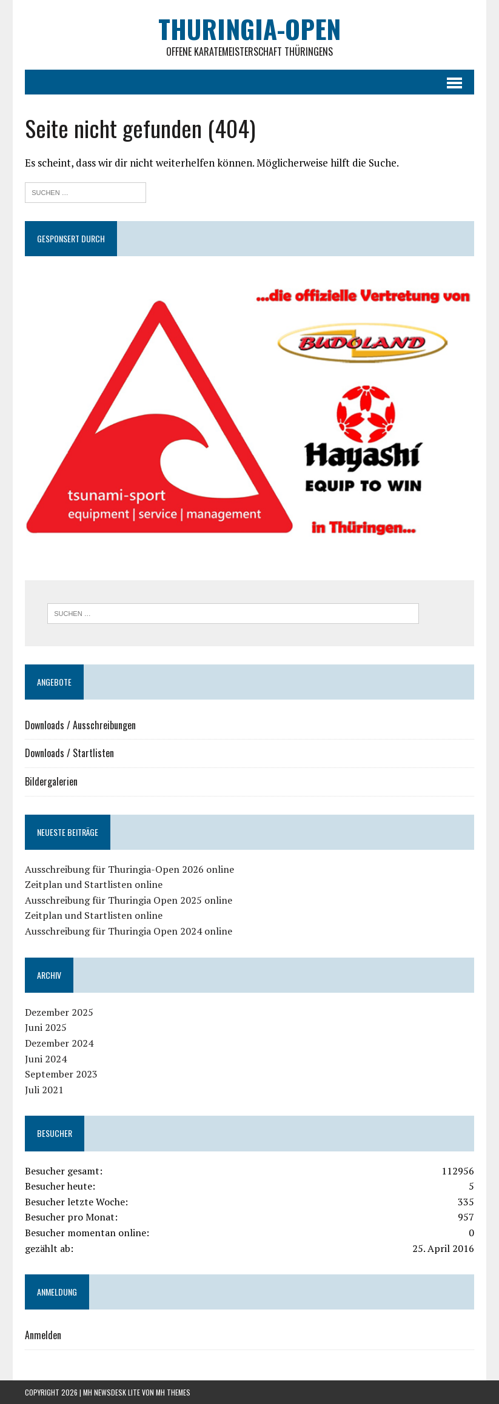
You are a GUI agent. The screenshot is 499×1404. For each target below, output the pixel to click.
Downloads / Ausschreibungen (80, 725)
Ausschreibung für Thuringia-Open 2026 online (129, 869)
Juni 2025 (46, 1027)
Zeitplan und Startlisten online (93, 884)
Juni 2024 (46, 1058)
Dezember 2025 (59, 1012)
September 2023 (61, 1074)
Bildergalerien (51, 781)
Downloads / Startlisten (69, 753)
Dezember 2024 (59, 1043)
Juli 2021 (44, 1089)
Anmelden (43, 1335)
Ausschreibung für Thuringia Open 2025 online (128, 900)
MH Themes (173, 1392)
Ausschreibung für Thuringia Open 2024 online (128, 931)
